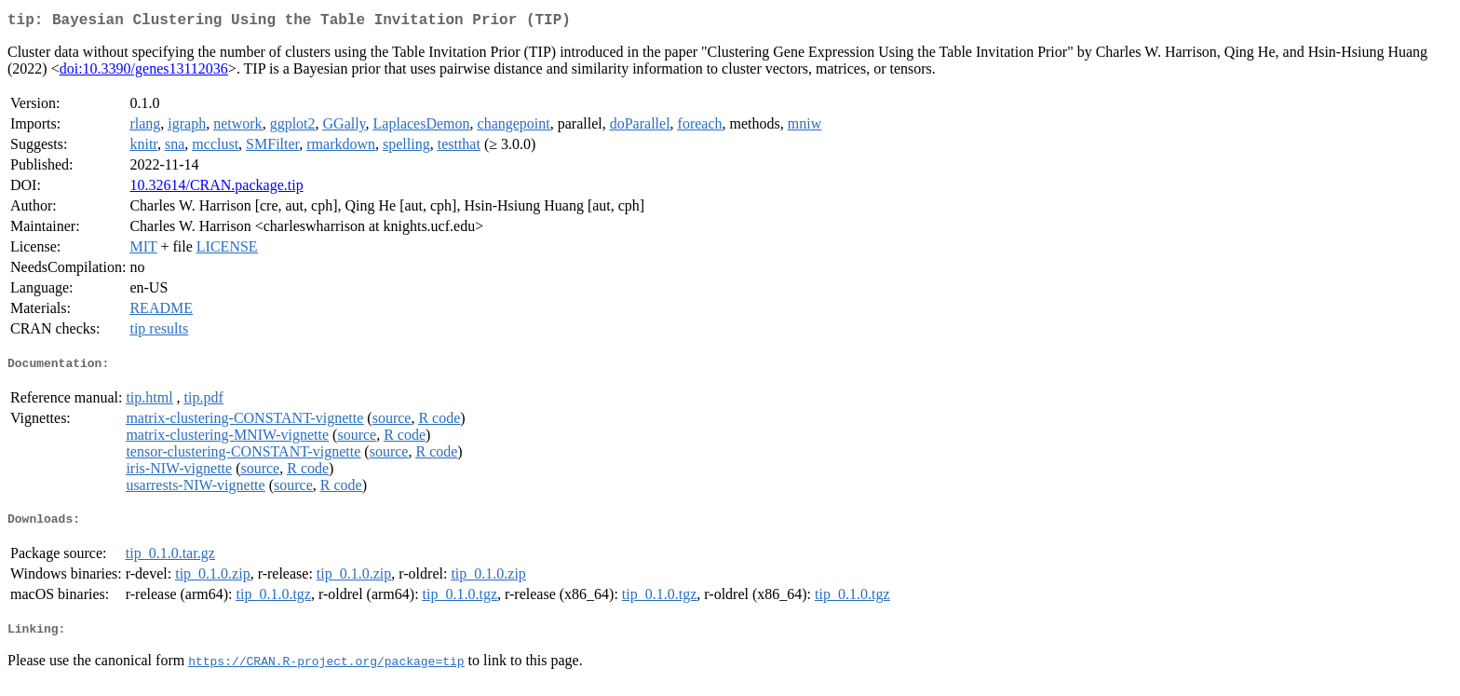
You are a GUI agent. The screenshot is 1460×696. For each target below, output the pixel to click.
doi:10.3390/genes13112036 (144, 72)
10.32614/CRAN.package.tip (216, 189)
